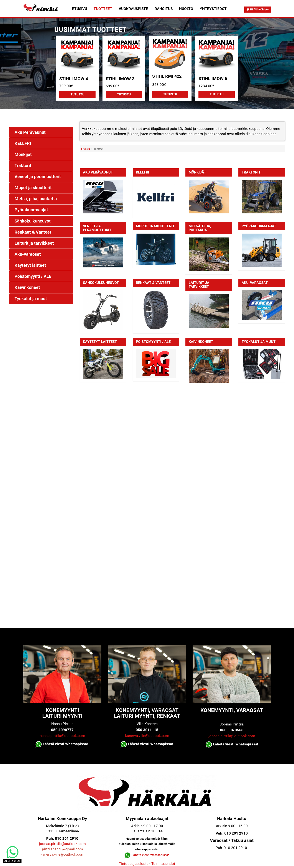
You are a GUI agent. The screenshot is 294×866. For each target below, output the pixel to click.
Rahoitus (164, 9)
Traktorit (251, 172)
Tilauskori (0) (257, 9)
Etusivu (79, 9)
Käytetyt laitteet (100, 342)
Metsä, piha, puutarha (200, 228)
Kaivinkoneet (201, 342)
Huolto (186, 9)
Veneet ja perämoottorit (97, 228)
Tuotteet (103, 9)
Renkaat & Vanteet (153, 283)
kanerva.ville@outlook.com (147, 735)
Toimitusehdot (163, 863)
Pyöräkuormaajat (259, 226)
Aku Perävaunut (98, 172)
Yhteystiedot (213, 9)
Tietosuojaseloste (134, 863)
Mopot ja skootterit (155, 226)
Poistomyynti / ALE (153, 342)
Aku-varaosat (255, 283)
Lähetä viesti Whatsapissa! (151, 855)
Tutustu (77, 94)
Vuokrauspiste (133, 9)
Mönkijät (197, 172)
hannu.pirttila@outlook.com (62, 735)
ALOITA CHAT (12, 861)
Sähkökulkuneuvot (101, 283)
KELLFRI (142, 172)
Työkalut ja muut (259, 342)
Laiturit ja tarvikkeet (199, 285)
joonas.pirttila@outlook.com (231, 736)
